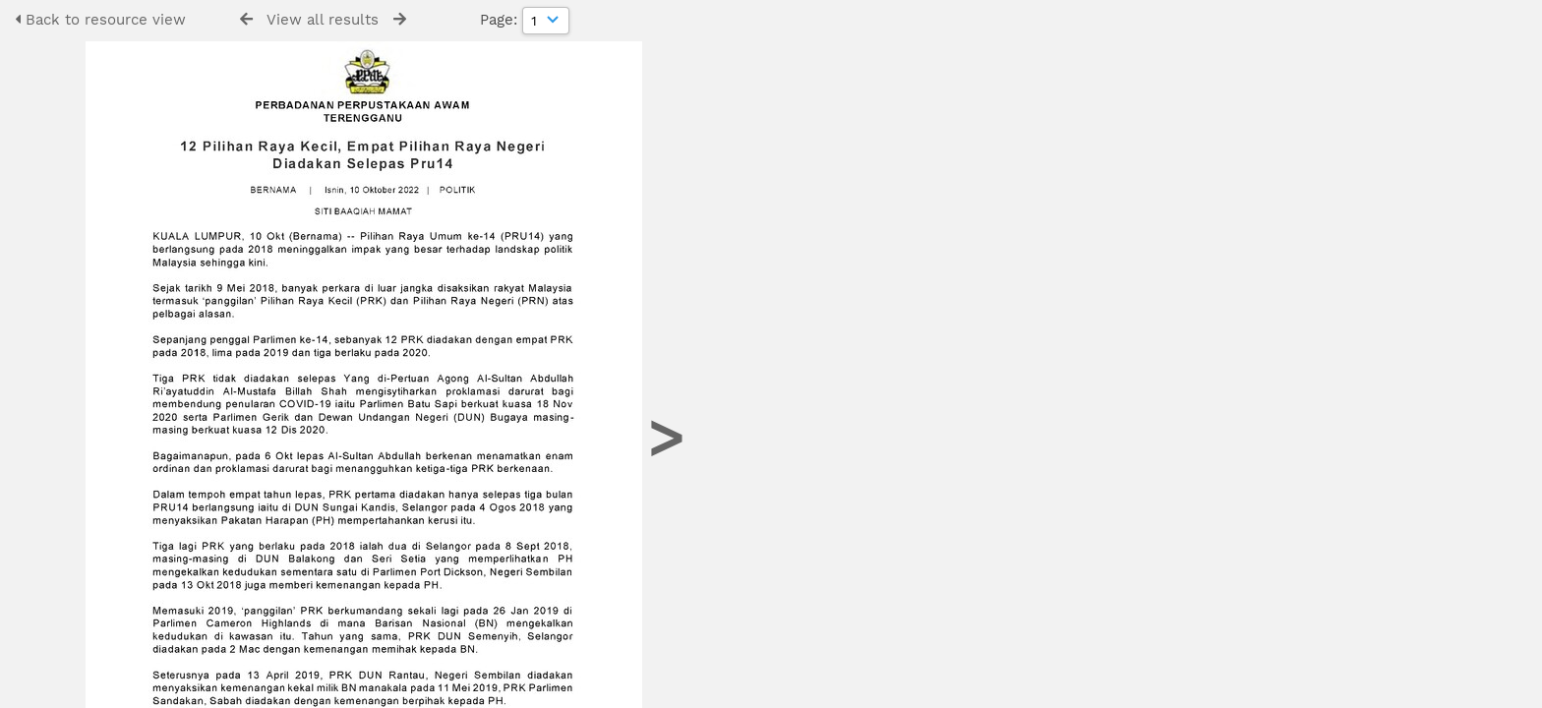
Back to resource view (100, 20)
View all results (323, 20)
